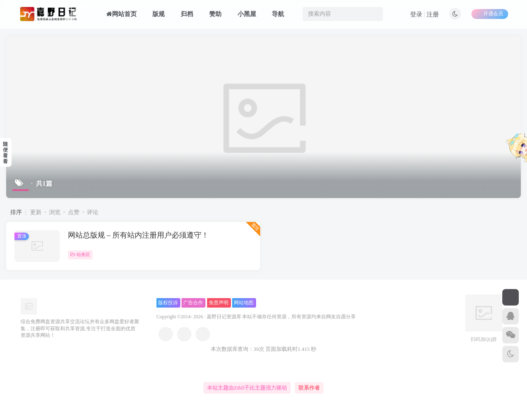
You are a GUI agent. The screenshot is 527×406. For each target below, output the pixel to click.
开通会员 (489, 13)
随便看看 (5, 152)
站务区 (80, 254)
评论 (92, 212)
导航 (274, 14)
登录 (416, 14)
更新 (36, 212)
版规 (155, 14)
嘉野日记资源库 (224, 317)
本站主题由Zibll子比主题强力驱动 (247, 388)
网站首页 (121, 14)
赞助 (211, 14)
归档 (183, 14)
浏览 (55, 212)
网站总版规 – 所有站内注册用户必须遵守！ (138, 235)
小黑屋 (243, 14)
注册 (433, 14)
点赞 (73, 212)
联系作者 (309, 388)
